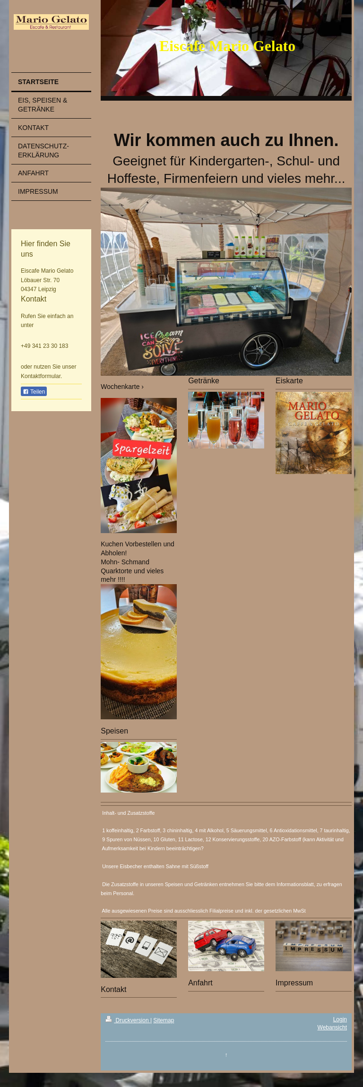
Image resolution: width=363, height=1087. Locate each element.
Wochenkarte (120, 386)
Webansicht (332, 1027)
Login (340, 1019)
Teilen (34, 391)
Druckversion (127, 1020)
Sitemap (163, 1020)
